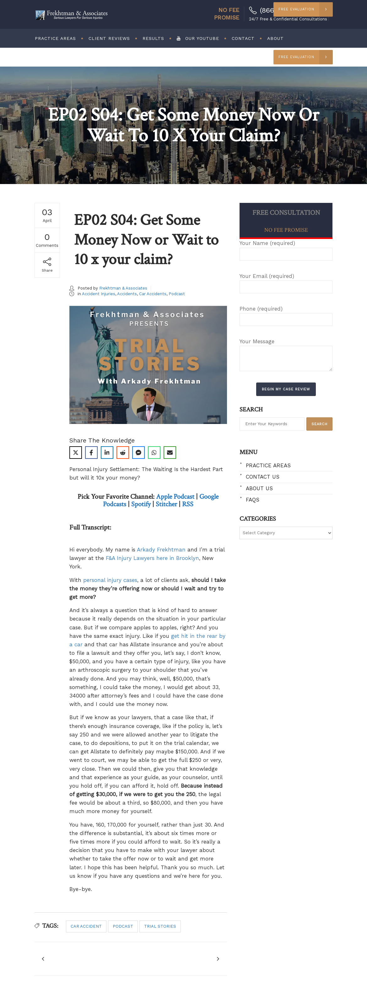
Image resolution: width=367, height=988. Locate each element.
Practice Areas (268, 465)
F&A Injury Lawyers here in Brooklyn (152, 558)
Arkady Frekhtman (161, 549)
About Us (259, 488)
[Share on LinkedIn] (107, 452)
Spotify (141, 504)
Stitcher (166, 504)
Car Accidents (152, 293)
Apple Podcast (175, 496)
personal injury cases (110, 580)
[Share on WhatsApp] (154, 452)
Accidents (127, 293)
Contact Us (262, 477)
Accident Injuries (98, 293)
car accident (86, 926)
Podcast (177, 293)
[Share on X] (75, 452)
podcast (123, 926)
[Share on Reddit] (122, 452)
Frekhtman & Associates (123, 288)
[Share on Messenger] (138, 452)
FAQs (252, 500)
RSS (187, 504)
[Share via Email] (170, 452)
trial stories (160, 926)
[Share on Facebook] (91, 452)
